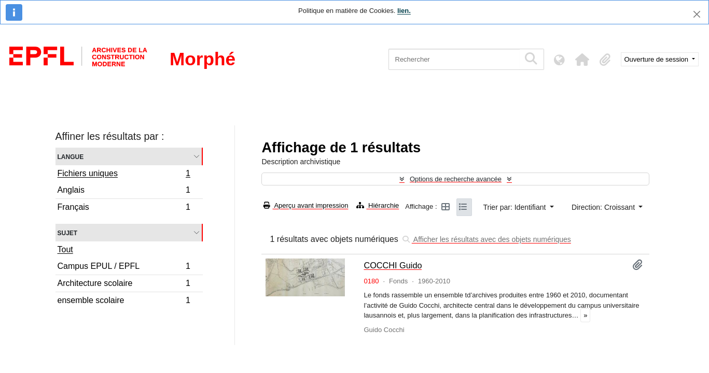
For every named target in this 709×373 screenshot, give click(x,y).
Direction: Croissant (604, 207)
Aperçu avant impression (305, 205)
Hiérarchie (377, 205)
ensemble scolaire (124, 301)
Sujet (68, 232)
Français (124, 208)
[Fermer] (696, 14)
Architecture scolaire (124, 284)
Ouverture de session (657, 59)
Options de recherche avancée (456, 179)
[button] (582, 59)
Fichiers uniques (124, 174)
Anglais (124, 191)
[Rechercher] (454, 59)
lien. (404, 11)
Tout (65, 249)
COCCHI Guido (393, 265)
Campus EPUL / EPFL (124, 267)
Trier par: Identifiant (515, 207)
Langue (71, 156)
